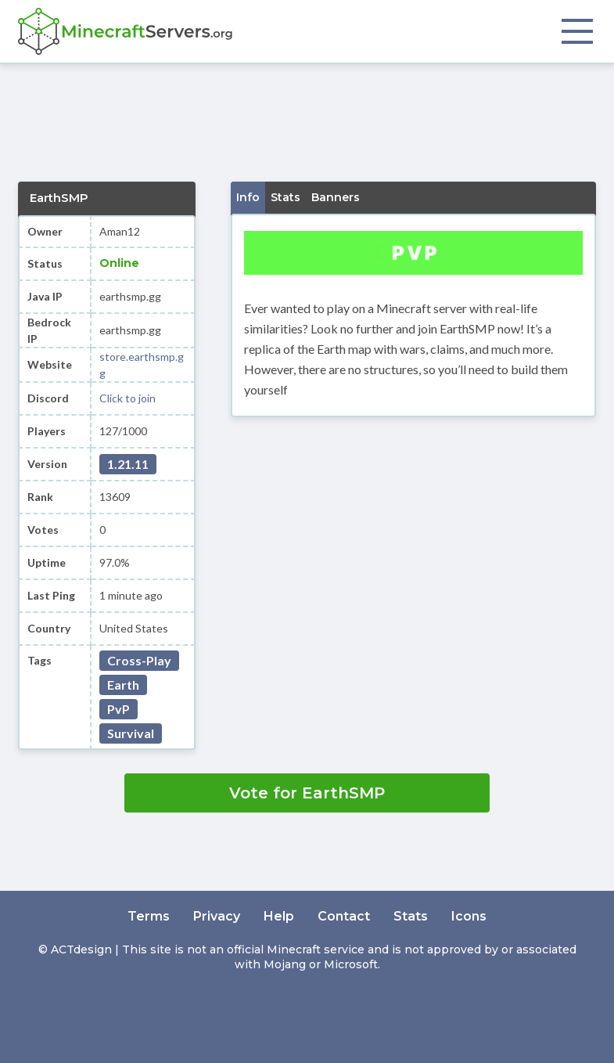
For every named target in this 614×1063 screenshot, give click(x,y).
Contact (344, 916)
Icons (469, 916)
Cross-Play (139, 660)
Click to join (127, 398)
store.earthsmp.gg (141, 365)
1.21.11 (128, 463)
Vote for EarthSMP (307, 793)
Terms (148, 916)
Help (279, 916)
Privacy (216, 916)
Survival (130, 733)
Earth (123, 684)
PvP (118, 708)
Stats (410, 916)
